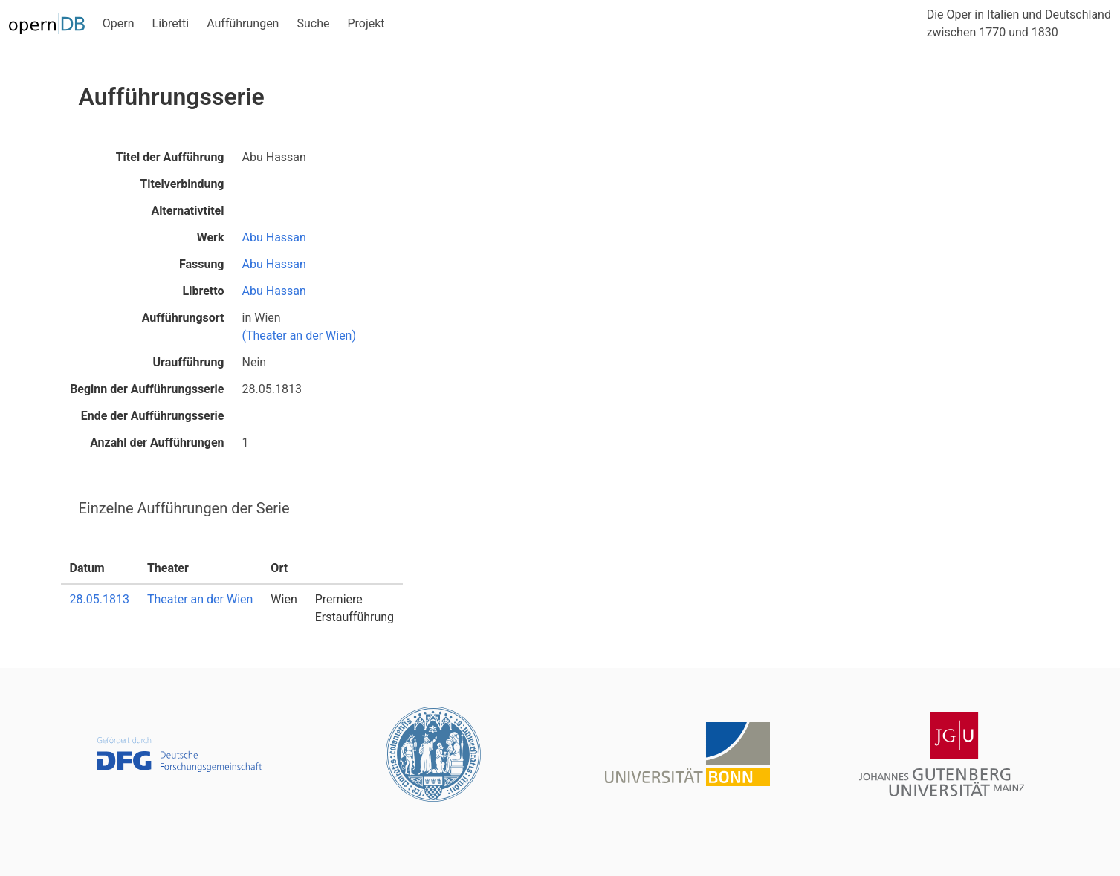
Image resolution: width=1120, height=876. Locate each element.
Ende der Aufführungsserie (152, 416)
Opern (119, 23)
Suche (313, 23)
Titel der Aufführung (170, 157)
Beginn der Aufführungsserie (147, 389)
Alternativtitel (187, 211)
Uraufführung (188, 362)
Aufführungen (243, 23)
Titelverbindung (182, 184)
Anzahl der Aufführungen (157, 442)
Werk (210, 237)
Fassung (201, 264)
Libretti (171, 23)
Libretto (203, 291)
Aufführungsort (183, 318)
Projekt (365, 23)
